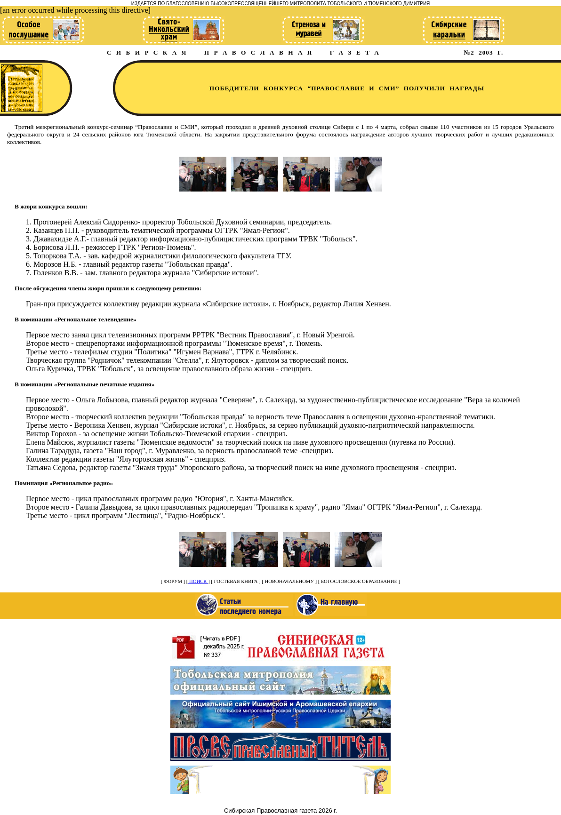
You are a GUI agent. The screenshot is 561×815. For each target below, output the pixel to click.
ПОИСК (198, 581)
